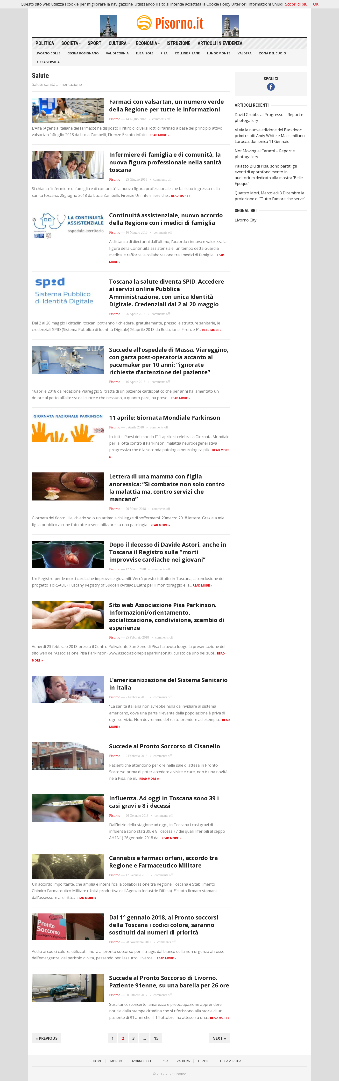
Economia (146, 43)
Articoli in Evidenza (220, 43)
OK (315, 4)
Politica (44, 43)
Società (69, 43)
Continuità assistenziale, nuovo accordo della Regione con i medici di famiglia (166, 219)
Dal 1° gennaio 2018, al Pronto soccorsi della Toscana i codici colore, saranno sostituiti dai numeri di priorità (164, 924)
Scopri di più (296, 4)
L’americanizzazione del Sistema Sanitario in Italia (168, 683)
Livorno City (245, 220)
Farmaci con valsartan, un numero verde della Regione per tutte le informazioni (166, 105)
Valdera (245, 53)
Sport (94, 43)
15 (156, 1038)
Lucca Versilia (47, 62)
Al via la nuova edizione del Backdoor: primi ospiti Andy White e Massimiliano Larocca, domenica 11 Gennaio (270, 135)
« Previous (46, 1038)
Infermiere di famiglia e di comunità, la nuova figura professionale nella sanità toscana (165, 161)
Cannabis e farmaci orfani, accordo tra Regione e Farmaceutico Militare (163, 861)
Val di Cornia (117, 53)
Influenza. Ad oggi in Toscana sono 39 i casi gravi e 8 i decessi (164, 801)
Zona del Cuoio (272, 53)
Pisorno (114, 119)
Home (97, 1061)
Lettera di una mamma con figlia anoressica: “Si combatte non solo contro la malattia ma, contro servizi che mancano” (167, 487)
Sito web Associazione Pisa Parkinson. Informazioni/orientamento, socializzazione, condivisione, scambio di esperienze (166, 616)
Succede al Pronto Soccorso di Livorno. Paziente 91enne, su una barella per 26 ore (169, 981)
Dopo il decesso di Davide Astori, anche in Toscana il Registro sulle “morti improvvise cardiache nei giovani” (167, 551)
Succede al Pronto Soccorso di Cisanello (164, 746)
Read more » (160, 135)
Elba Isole (144, 53)
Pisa (164, 53)
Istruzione (179, 43)
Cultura (118, 43)
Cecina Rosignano (83, 53)
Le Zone (204, 1061)
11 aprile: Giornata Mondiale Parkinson (164, 417)
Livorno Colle (47, 53)
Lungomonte (218, 53)
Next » (219, 1038)
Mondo (116, 1061)
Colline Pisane (187, 53)
